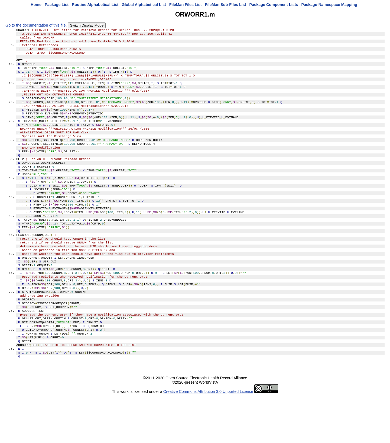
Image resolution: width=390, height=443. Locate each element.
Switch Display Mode (86, 25)
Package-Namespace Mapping (329, 4)
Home (36, 4)
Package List (57, 4)
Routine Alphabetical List (95, 4)
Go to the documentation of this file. (36, 25)
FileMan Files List (185, 4)
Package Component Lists (273, 4)
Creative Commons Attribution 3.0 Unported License (208, 438)
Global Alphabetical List (144, 4)
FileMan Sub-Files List (225, 4)
